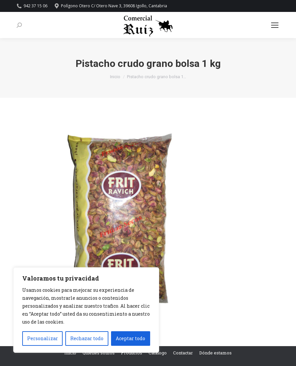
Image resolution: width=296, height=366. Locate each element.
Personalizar (42, 338)
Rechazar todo (86, 338)
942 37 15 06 (32, 6)
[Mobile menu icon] (274, 25)
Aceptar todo (130, 338)
